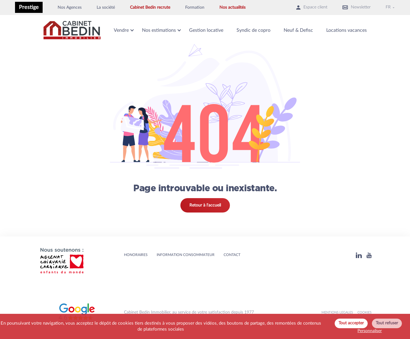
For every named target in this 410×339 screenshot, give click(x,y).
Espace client (311, 7)
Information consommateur (186, 255)
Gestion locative (206, 30)
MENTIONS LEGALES (337, 312)
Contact (232, 255)
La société (106, 7)
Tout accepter (351, 323)
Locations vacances (346, 30)
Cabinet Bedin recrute (150, 7)
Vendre (121, 30)
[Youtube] (369, 255)
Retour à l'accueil (205, 205)
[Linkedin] (359, 255)
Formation (194, 7)
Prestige (29, 7)
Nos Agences (70, 7)
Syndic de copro (253, 30)
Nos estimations (159, 30)
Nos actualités (232, 7)
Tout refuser (387, 323)
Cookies (364, 312)
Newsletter (356, 7)
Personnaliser (369, 331)
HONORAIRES (136, 255)
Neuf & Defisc (298, 30)
